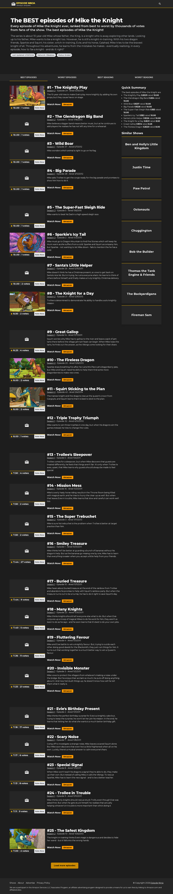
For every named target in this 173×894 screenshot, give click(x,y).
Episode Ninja (157, 883)
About (21, 883)
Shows (13, 883)
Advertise (30, 883)
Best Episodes (29, 77)
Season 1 (51, 147)
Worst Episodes (67, 77)
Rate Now (39, 108)
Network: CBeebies (46, 55)
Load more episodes (64, 865)
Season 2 (51, 91)
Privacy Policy (43, 883)
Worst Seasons (144, 77)
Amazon (67, 104)
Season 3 (51, 210)
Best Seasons (105, 77)
